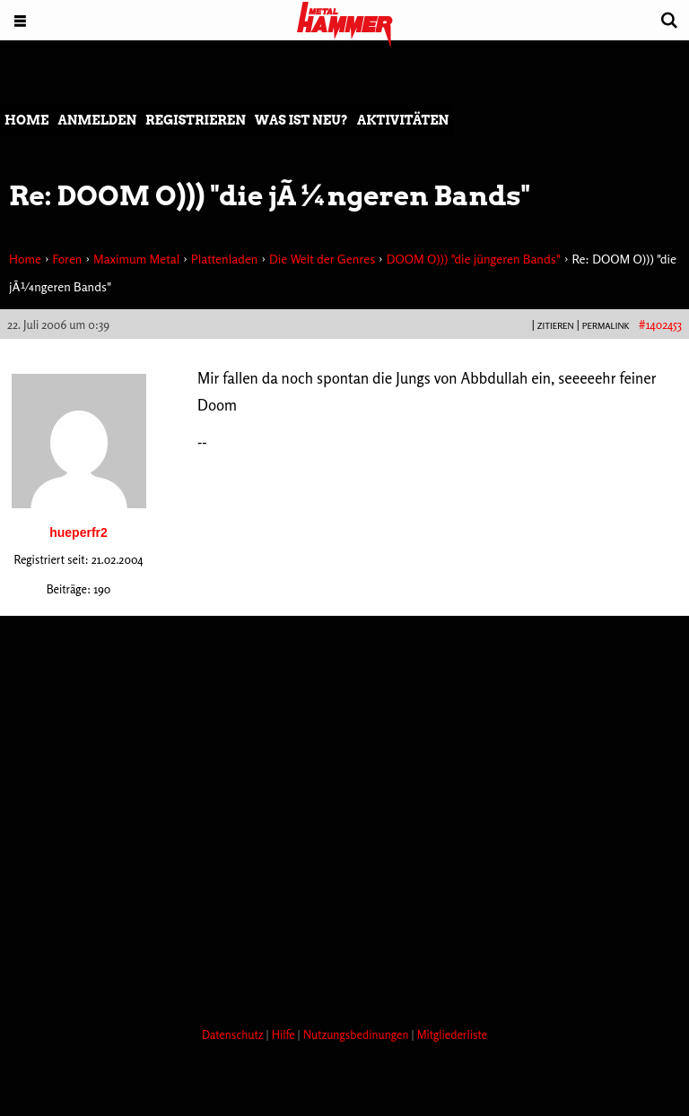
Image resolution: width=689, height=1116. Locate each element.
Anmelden (96, 120)
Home (26, 120)
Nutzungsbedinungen (357, 1034)
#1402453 (660, 324)
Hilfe (285, 1034)
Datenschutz (234, 1034)
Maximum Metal (136, 258)
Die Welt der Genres (322, 258)
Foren (67, 258)
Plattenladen (224, 258)
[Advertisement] (326, 945)
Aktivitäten (403, 120)
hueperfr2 (78, 532)
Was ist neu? (301, 120)
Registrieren (195, 120)
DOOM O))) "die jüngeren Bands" (474, 258)
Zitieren (555, 325)
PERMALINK (606, 325)
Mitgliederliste (452, 1034)
